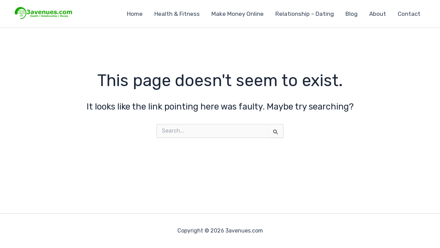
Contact (409, 13)
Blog (351, 13)
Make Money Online (237, 13)
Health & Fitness (177, 13)
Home (135, 13)
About (377, 13)
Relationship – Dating (304, 13)
